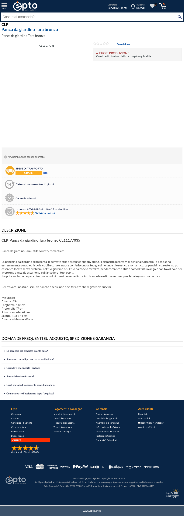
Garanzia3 (106, 440)
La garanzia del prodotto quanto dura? (27, 350)
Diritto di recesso (104, 414)
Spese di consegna (62, 431)
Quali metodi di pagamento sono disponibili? (30, 384)
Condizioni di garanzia (107, 418)
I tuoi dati (142, 414)
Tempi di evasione (62, 418)
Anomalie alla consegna (107, 423)
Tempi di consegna (63, 427)
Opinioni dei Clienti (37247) (25, 452)
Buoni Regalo (17, 436)
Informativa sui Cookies (107, 431)
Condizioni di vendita (21, 423)
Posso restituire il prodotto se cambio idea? (30, 359)
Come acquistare (19, 427)
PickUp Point (17, 431)
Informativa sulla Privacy (108, 427)
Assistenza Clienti (146, 427)
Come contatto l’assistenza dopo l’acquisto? (30, 393)
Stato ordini (144, 418)
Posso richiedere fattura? (20, 376)
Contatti (15, 418)
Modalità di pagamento (65, 414)
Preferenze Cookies (105, 436)
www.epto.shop (92, 510)
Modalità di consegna (64, 423)
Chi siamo (16, 414)
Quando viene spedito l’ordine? (23, 367)
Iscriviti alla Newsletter (151, 423)
